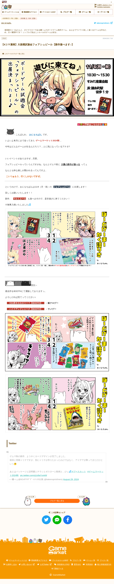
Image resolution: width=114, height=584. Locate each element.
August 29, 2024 (71, 484)
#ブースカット (79, 477)
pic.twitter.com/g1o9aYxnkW (33, 480)
